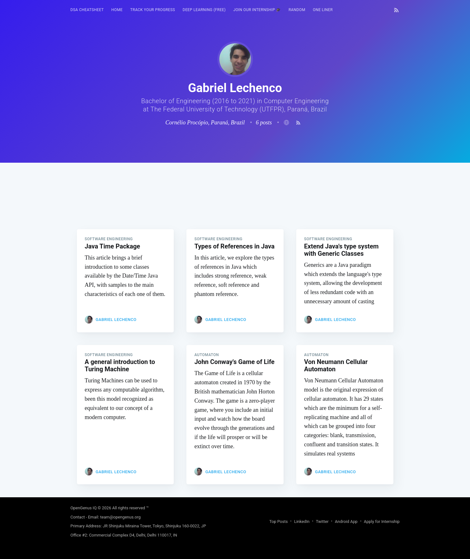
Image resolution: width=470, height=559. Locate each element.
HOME (117, 10)
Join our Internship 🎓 (257, 10)
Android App (346, 521)
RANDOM (297, 10)
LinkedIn (302, 521)
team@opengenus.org (120, 517)
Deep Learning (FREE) (204, 10)
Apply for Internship (382, 521)
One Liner (323, 10)
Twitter (322, 521)
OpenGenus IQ (84, 508)
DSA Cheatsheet (87, 10)
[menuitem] (87, 10)
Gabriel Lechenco (116, 319)
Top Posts (278, 521)
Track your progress (152, 10)
